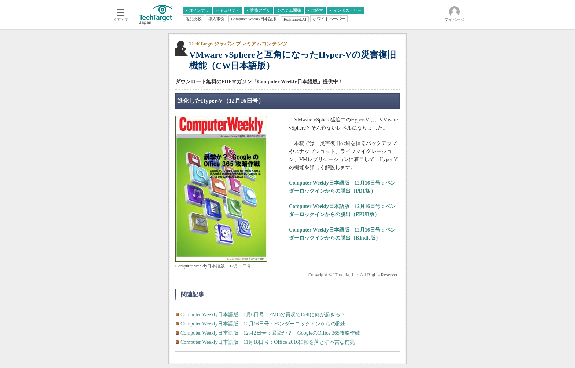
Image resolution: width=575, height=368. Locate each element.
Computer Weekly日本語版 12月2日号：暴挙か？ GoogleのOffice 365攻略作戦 (270, 333)
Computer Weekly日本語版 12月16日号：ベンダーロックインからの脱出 (263, 324)
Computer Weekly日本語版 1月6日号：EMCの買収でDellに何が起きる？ (262, 314)
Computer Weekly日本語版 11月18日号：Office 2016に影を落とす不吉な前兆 (267, 342)
